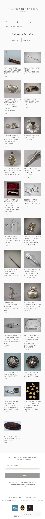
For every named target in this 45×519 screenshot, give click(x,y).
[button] (29, 21)
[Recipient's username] (22, 465)
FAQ (33, 501)
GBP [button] (3, 22)
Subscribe (22, 475)
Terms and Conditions (10, 501)
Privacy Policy (25, 501)
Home (5, 26)
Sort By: (15, 40)
